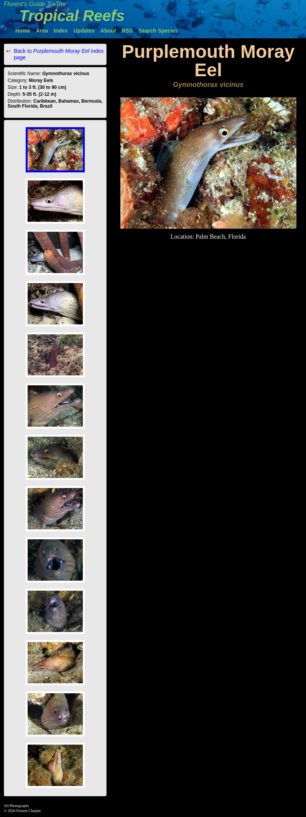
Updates (84, 31)
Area (42, 31)
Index (61, 31)
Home (22, 31)
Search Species (158, 31)
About (108, 31)
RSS (127, 31)
